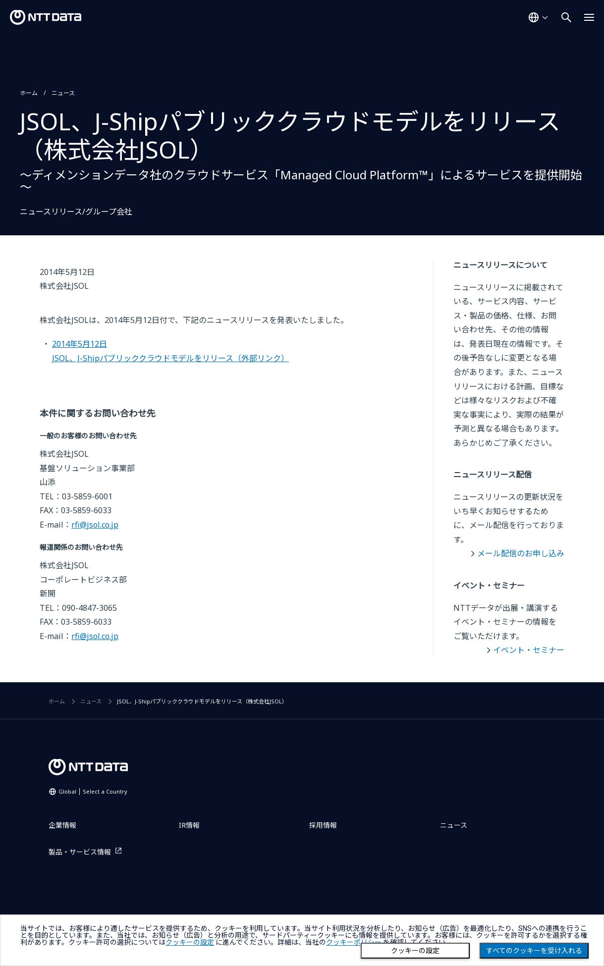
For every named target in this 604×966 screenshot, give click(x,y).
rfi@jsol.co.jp (94, 524)
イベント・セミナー (528, 649)
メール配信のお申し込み (520, 553)
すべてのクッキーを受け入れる (534, 951)
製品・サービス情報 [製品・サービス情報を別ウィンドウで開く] (80, 852)
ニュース (63, 93)
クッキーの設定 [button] (189, 942)
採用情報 (323, 825)
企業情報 (62, 825)
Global (92, 791)
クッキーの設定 (415, 951)
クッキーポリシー (354, 942)
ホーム (29, 93)
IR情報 (189, 825)
